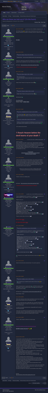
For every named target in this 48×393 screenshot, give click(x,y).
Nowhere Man (9, 58)
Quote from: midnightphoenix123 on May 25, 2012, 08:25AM (27, 111)
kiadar (9, 303)
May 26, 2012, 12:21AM (19, 109)
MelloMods (9, 267)
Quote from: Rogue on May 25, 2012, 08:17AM (25, 54)
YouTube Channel (21, 12)
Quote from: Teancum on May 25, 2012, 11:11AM (26, 91)
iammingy (9, 323)
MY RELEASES (30, 151)
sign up (20, 1)
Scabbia (9, 226)
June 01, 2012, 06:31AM (20, 157)
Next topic (43, 22)
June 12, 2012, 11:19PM (20, 317)
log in (17, 1)
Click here (26, 102)
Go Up (3, 377)
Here (23, 219)
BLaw (9, 94)
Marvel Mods (6, 6)
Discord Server (13, 12)
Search (8, 12)
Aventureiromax (9, 197)
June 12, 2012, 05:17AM (20, 260)
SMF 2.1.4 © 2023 (5, 391)
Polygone (9, 282)
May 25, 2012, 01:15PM (19, 88)
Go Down (4, 25)
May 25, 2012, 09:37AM (19, 52)
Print (44, 25)
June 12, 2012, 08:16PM (20, 296)
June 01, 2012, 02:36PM (20, 174)
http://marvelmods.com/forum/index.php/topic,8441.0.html (25, 374)
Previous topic (37, 22)
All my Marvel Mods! (19, 100)
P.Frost (9, 343)
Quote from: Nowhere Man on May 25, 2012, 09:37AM (26, 119)
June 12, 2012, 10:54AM (20, 276)
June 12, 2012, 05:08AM (20, 225)
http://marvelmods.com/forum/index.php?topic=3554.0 (30, 183)
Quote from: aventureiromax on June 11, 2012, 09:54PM (27, 228)
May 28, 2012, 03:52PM (19, 139)
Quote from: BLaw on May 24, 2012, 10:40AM (25, 74)
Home (4, 12)
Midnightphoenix (9, 35)
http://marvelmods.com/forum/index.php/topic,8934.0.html (31, 291)
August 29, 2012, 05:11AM (20, 336)
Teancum (9, 77)
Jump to (29, 383)
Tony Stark (9, 145)
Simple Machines (11, 391)
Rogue (9, 115)
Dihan (9, 163)
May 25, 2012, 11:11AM (19, 71)
